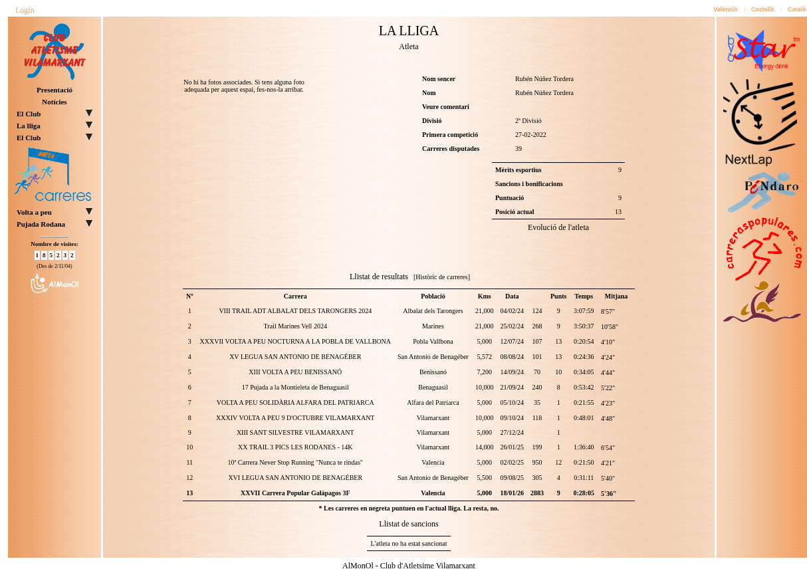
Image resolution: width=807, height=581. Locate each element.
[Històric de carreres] (441, 277)
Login (25, 10)
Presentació (54, 90)
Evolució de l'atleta (558, 227)
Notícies (54, 102)
